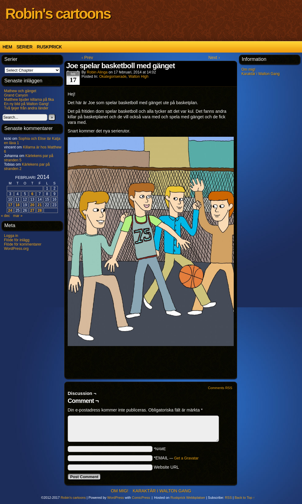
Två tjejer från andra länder (26, 108)
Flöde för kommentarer (22, 244)
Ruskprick (49, 46)
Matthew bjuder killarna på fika (29, 99)
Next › (214, 57)
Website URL (166, 467)
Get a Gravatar (186, 458)
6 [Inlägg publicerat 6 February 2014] (32, 194)
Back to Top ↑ (245, 497)
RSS (228, 497)
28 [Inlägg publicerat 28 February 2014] (40, 210)
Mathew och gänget (20, 91)
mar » (17, 216)
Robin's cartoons (57, 14)
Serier (24, 46)
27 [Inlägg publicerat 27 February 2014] (32, 210)
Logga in (11, 236)
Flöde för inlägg (17, 240)
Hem (7, 46)
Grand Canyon (16, 95)
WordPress (115, 497)
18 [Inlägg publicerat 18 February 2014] (17, 205)
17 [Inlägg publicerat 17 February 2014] (10, 205)
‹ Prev (87, 57)
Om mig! (248, 69)
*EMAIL (176, 457)
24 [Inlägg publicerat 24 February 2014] (10, 210)
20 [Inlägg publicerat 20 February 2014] (32, 205)
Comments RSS (220, 388)
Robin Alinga (97, 72)
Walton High (139, 76)
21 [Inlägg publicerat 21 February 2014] (40, 205)
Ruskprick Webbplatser (187, 497)
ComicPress (141, 497)
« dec (5, 216)
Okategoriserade (112, 76)
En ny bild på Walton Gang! (26, 104)
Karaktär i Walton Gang (260, 74)
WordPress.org (16, 248)
